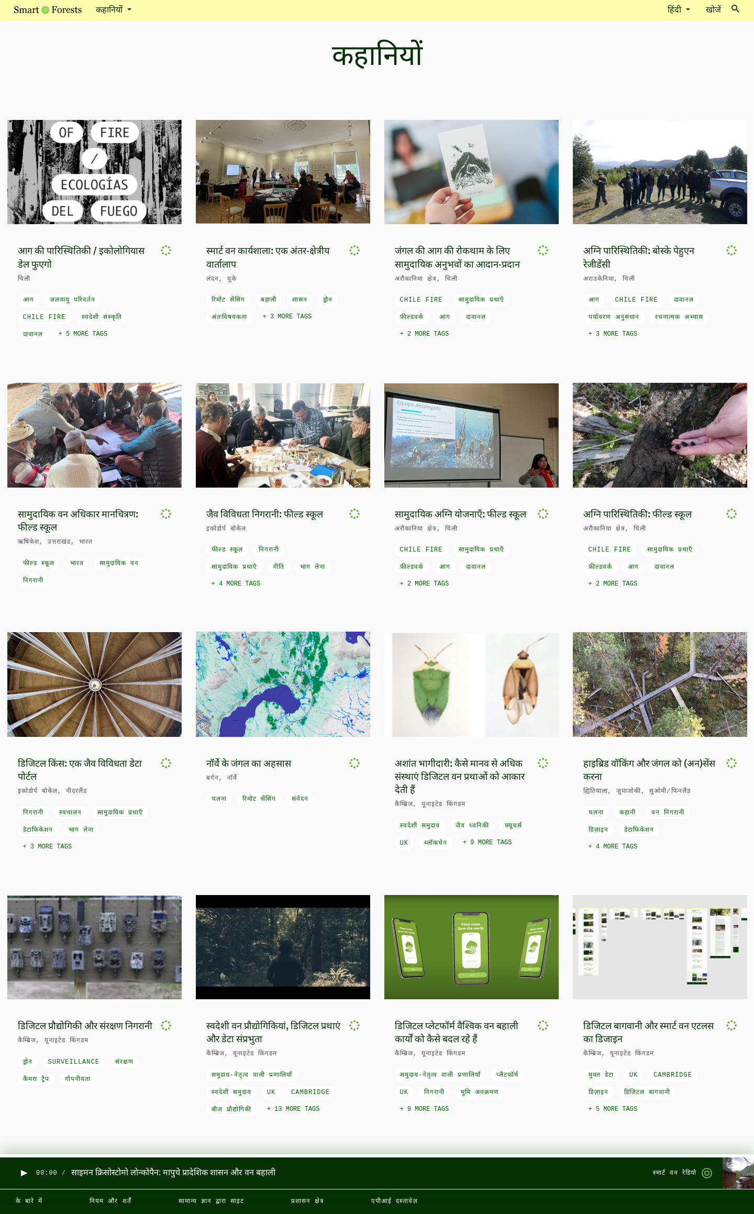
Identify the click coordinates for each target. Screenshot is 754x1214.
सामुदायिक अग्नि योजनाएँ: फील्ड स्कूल (460, 515)
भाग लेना (312, 567)
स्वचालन (70, 812)
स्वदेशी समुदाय (420, 826)
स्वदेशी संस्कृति (102, 317)
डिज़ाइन (598, 830)
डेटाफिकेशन (38, 830)
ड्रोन (327, 300)
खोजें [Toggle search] (722, 10)
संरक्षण (124, 1062)
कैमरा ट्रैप (36, 1079)
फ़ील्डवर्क (412, 317)
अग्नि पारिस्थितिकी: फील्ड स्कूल (637, 515)
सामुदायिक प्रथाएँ (481, 300)
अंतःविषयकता (229, 317)
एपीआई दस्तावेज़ (394, 1201)
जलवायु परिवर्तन (72, 300)
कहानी (627, 812)
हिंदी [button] (675, 10)
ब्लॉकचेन (435, 843)
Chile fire (44, 317)
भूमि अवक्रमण (479, 1092)
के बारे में (29, 1201)
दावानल (33, 334)
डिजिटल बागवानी (647, 1092)
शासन (299, 300)
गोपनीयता (78, 1079)
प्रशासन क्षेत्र (307, 1201)
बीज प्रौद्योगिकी (231, 1109)
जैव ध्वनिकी (472, 826)
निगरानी (33, 580)
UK (404, 843)
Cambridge (310, 1092)
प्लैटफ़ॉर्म (507, 1075)
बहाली (268, 300)
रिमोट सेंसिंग (228, 300)
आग (28, 300)
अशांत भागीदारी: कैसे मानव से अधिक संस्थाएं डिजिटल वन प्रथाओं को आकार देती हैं (460, 777)
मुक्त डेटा (601, 1075)
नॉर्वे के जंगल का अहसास (248, 764)
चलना (219, 799)
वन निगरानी (667, 812)
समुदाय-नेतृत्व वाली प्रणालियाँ (252, 1075)
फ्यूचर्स (513, 826)
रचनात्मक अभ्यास (679, 317)
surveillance (73, 1062)
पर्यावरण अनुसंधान (614, 317)
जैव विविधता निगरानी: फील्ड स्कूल (264, 515)
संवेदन (300, 799)
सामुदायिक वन (119, 563)
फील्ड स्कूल (38, 563)
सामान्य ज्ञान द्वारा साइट (211, 1201)
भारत (77, 563)
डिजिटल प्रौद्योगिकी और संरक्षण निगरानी (85, 1026)
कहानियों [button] (110, 10)
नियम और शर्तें (110, 1201)
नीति (278, 567)
